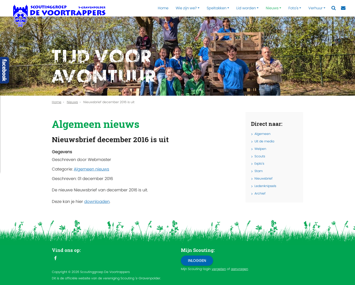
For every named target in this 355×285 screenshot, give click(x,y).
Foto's (293, 8)
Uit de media (264, 141)
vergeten (219, 269)
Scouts (259, 156)
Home (163, 8)
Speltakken (216, 8)
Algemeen (262, 134)
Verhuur (315, 8)
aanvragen (239, 269)
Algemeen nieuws (91, 169)
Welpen (260, 148)
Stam (258, 171)
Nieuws (272, 8)
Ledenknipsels (265, 186)
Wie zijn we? (186, 8)
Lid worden (246, 8)
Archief (260, 193)
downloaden (97, 201)
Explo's (259, 163)
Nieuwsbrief (263, 178)
